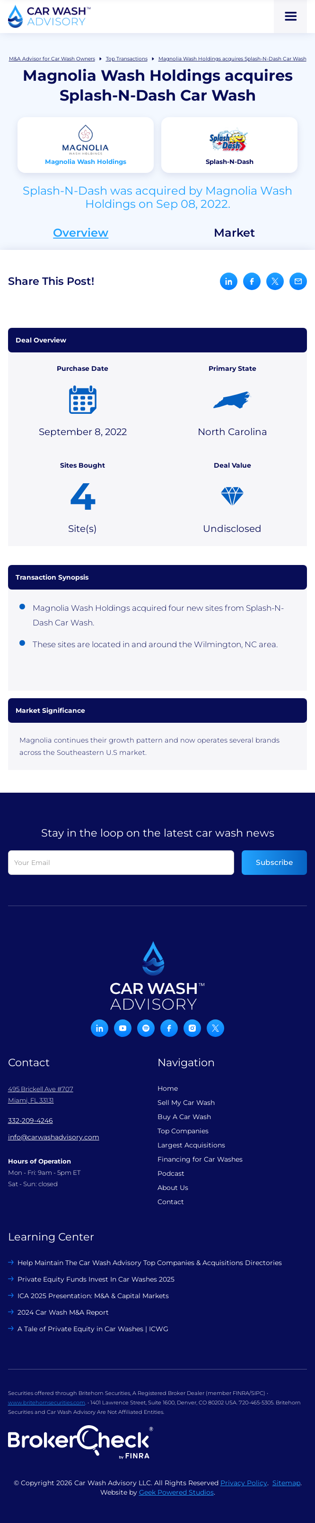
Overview (80, 233)
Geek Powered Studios (176, 1492)
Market (234, 233)
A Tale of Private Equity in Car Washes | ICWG (93, 1329)
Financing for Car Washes (200, 1159)
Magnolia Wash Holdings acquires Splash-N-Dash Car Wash (232, 59)
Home (168, 1088)
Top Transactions (127, 59)
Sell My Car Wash (186, 1102)
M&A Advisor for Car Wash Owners (52, 59)
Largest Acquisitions (191, 1145)
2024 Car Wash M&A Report (63, 1312)
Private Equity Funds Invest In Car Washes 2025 (96, 1279)
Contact (171, 1202)
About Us (173, 1187)
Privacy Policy (243, 1483)
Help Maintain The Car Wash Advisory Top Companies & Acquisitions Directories (150, 1262)
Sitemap (286, 1483)
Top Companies (183, 1131)
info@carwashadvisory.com (53, 1137)
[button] (290, 16)
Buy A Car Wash (184, 1116)
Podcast (171, 1173)
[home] (49, 16)
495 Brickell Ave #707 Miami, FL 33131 (40, 1094)
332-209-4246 (30, 1120)
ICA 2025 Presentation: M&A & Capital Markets (93, 1296)
